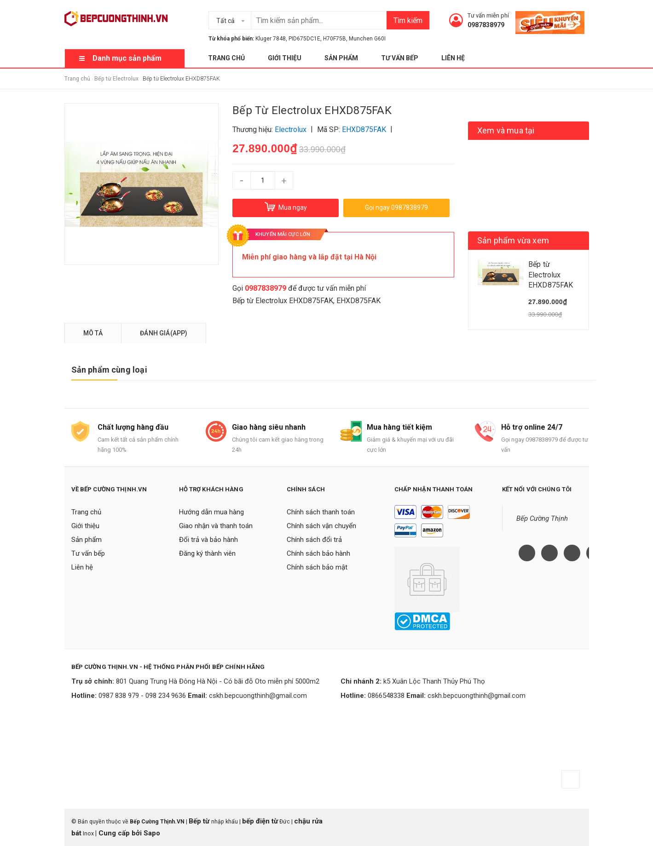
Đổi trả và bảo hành (208, 539)
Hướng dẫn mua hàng (211, 512)
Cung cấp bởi (120, 833)
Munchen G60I (367, 38)
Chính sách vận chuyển (321, 526)
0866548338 (386, 695)
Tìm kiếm (407, 20)
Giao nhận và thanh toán (216, 526)
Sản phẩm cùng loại (109, 369)
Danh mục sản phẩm (127, 58)
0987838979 (486, 25)
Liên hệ (453, 58)
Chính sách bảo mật (317, 567)
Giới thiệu (284, 58)
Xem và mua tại (506, 130)
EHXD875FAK (358, 300)
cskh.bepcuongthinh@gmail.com (258, 695)
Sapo (152, 833)
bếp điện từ (260, 821)
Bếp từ (200, 821)
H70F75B (334, 38)
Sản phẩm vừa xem (513, 240)
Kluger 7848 (270, 38)
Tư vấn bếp (399, 58)
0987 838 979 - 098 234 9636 (142, 695)
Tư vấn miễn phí (488, 15)
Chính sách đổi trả (314, 539)
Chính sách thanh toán (321, 512)
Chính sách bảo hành (318, 553)
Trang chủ (226, 58)
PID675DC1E (304, 38)
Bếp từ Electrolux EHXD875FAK (282, 300)
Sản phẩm (341, 58)
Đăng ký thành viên (207, 553)
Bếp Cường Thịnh (542, 518)
